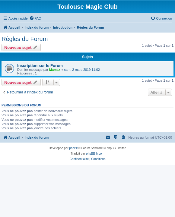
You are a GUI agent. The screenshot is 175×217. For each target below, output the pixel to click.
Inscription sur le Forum (40, 65)
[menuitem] (35, 18)
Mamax (54, 69)
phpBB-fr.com (95, 153)
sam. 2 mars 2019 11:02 (82, 69)
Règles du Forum (25, 39)
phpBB (73, 148)
